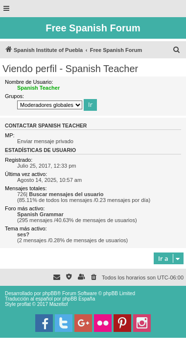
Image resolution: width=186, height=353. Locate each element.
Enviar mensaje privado (45, 141)
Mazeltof (58, 304)
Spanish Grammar (40, 214)
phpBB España (78, 299)
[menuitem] (176, 50)
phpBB (50, 293)
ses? (23, 234)
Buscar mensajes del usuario (66, 194)
